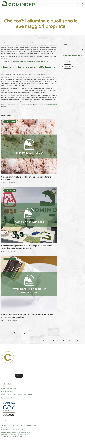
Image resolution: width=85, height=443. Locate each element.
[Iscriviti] (19, 376)
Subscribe (67, 66)
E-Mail (18, 368)
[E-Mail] (18, 371)
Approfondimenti (8, 14)
